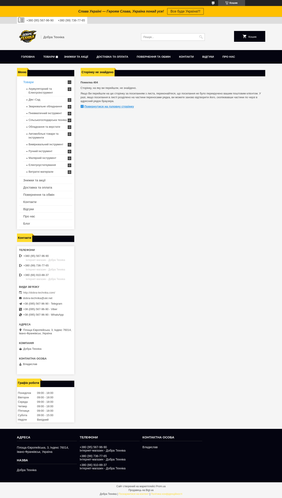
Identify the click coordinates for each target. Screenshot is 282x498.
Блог (26, 223)
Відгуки (208, 56)
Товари (49, 56)
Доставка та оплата (112, 56)
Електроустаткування (42, 164)
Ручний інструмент (41, 151)
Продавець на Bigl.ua (140, 490)
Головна (28, 56)
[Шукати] (201, 37)
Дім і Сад (34, 99)
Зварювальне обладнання (45, 106)
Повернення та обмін (153, 56)
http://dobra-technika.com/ (39, 292)
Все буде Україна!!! (186, 11)
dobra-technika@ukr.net (37, 298)
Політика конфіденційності (166, 493)
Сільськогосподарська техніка (48, 120)
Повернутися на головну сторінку (109, 106)
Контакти (186, 56)
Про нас (228, 56)
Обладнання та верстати (44, 126)
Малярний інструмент (42, 157)
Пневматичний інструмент (45, 113)
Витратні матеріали (41, 171)
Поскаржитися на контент (134, 493)
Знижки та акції (76, 56)
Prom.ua (161, 486)
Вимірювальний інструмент (46, 144)
